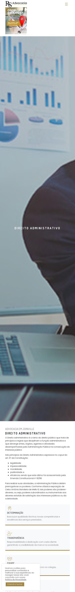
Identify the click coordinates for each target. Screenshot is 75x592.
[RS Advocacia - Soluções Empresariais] (16, 18)
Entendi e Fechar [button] (14, 584)
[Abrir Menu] (66, 4)
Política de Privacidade (15, 579)
